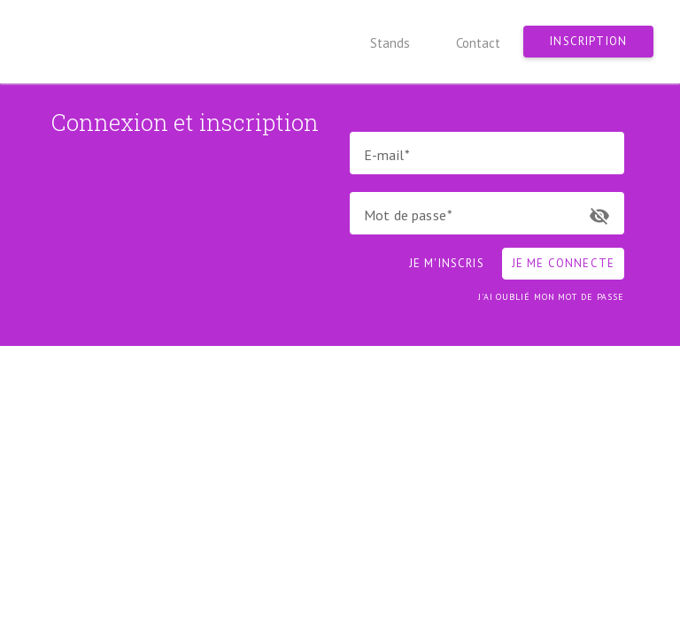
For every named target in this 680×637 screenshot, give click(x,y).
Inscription (588, 41)
